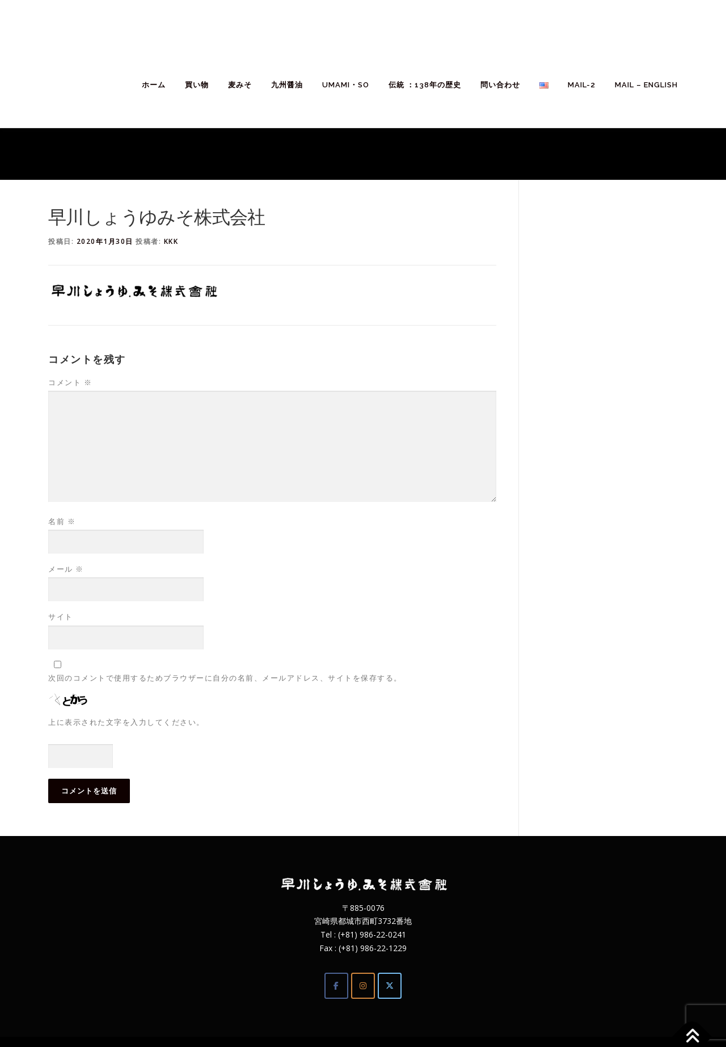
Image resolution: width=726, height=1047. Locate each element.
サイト (60, 616)
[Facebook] (336, 986)
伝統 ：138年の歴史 (425, 85)
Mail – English (646, 85)
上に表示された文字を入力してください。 (126, 722)
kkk (171, 241)
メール (66, 569)
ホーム (154, 85)
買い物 (197, 85)
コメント (70, 382)
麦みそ (240, 85)
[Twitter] (390, 986)
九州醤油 (287, 85)
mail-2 (582, 85)
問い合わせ (500, 85)
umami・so (345, 85)
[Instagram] (363, 986)
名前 (61, 521)
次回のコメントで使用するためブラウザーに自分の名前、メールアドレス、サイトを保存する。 (225, 678)
